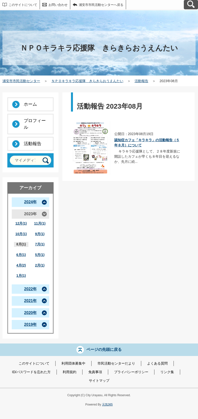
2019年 (30, 324)
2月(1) (40, 265)
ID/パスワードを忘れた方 (31, 372)
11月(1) (40, 223)
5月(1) (40, 255)
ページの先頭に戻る (104, 349)
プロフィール (35, 124)
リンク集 (167, 372)
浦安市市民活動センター (21, 81)
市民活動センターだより (116, 363)
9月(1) (40, 234)
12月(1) (21, 223)
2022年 (30, 289)
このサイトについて (23, 5)
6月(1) (21, 255)
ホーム (30, 104)
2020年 (30, 313)
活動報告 (141, 81)
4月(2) (21, 265)
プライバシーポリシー (131, 372)
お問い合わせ (58, 5)
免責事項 (95, 372)
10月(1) (21, 234)
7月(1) (40, 244)
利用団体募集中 (73, 363)
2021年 (30, 301)
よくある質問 (157, 363)
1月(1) (21, 276)
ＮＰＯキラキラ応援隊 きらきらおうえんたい (87, 81)
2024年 (30, 202)
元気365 (107, 404)
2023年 (30, 214)
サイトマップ (99, 380)
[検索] (46, 160)
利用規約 (69, 372)
